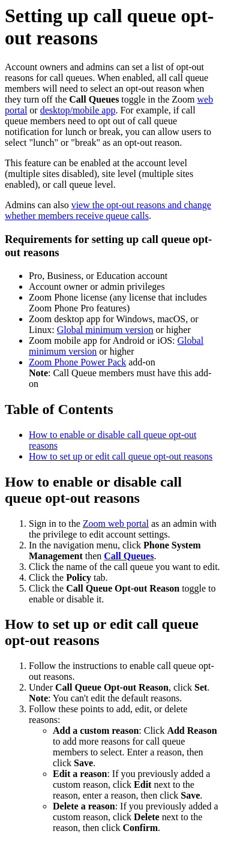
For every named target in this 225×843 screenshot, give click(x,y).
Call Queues (129, 556)
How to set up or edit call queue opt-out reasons (120, 456)
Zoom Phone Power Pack (77, 362)
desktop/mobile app (78, 110)
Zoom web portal (116, 523)
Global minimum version (105, 330)
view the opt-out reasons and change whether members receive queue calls (108, 210)
